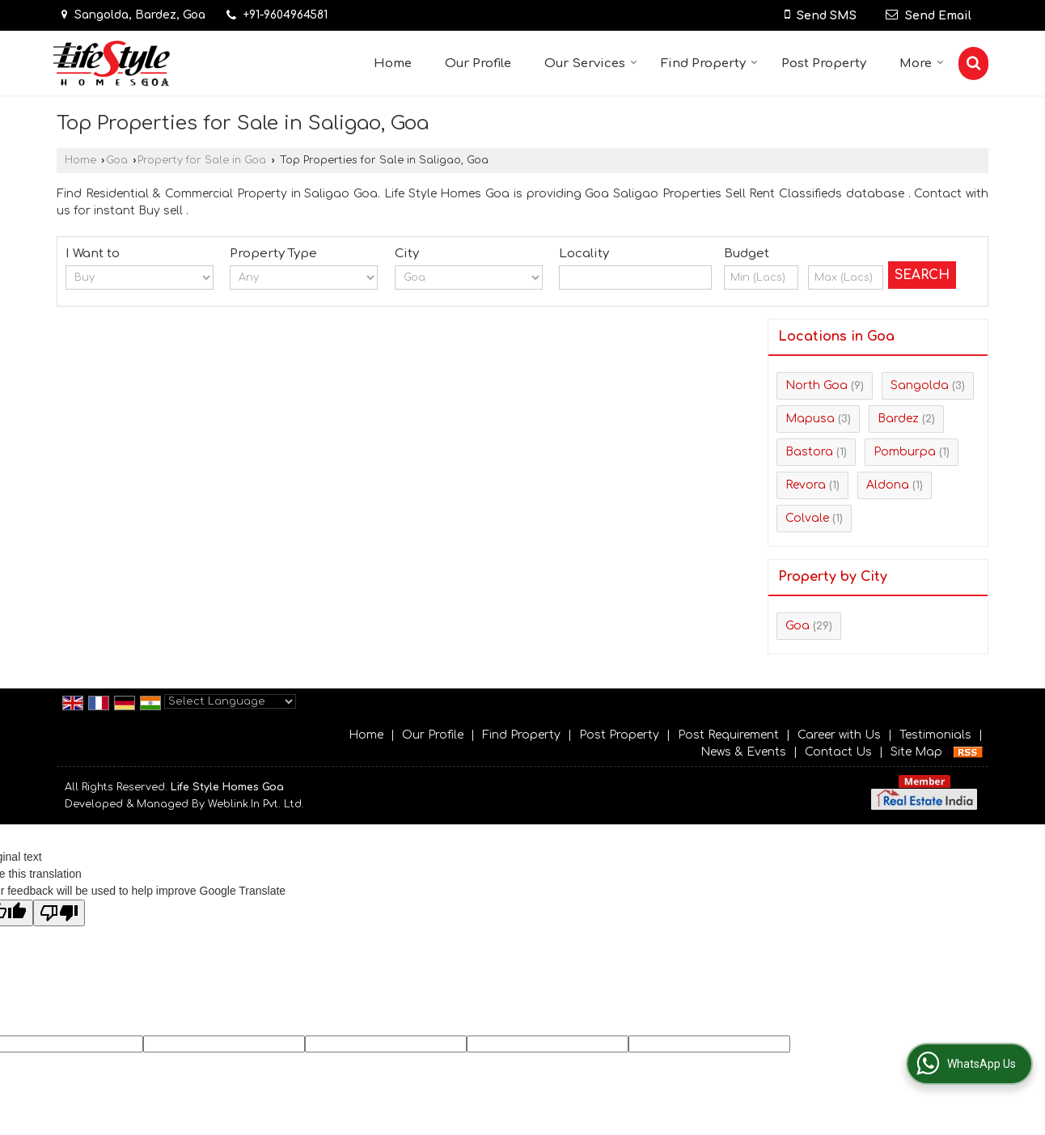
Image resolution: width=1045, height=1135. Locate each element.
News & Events (743, 752)
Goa (117, 160)
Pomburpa (905, 452)
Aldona (887, 485)
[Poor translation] (59, 913)
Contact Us (838, 752)
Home (393, 63)
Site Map (916, 752)
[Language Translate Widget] (230, 701)
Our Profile (478, 63)
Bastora (809, 452)
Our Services (590, 63)
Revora (805, 485)
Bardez (898, 419)
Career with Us (839, 735)
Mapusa (810, 419)
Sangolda (920, 385)
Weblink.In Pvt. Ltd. (256, 804)
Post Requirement (728, 735)
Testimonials (935, 735)
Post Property (823, 63)
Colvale (807, 518)
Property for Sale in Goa (202, 160)
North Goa (816, 385)
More (921, 63)
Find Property (709, 63)
